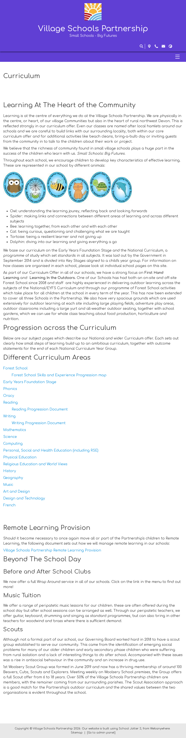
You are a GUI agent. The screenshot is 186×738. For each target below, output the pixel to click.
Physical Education (19, 457)
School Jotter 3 (130, 728)
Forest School (15, 368)
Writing (9, 416)
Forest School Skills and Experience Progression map (59, 375)
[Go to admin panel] (101, 732)
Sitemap (77, 732)
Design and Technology (24, 498)
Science (10, 437)
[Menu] (93, 57)
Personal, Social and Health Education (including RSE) (50, 450)
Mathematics (14, 430)
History (9, 471)
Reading (10, 403)
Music (8, 485)
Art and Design (16, 491)
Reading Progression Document (40, 409)
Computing (13, 444)
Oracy (8, 396)
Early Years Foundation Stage (29, 382)
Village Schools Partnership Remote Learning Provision (52, 550)
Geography (13, 478)
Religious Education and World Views (35, 464)
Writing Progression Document (38, 423)
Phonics (10, 389)
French (9, 505)
